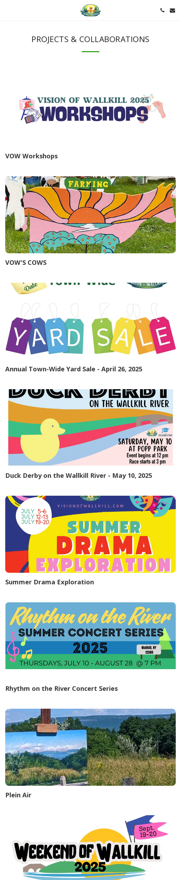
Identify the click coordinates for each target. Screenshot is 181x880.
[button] (8, 10)
